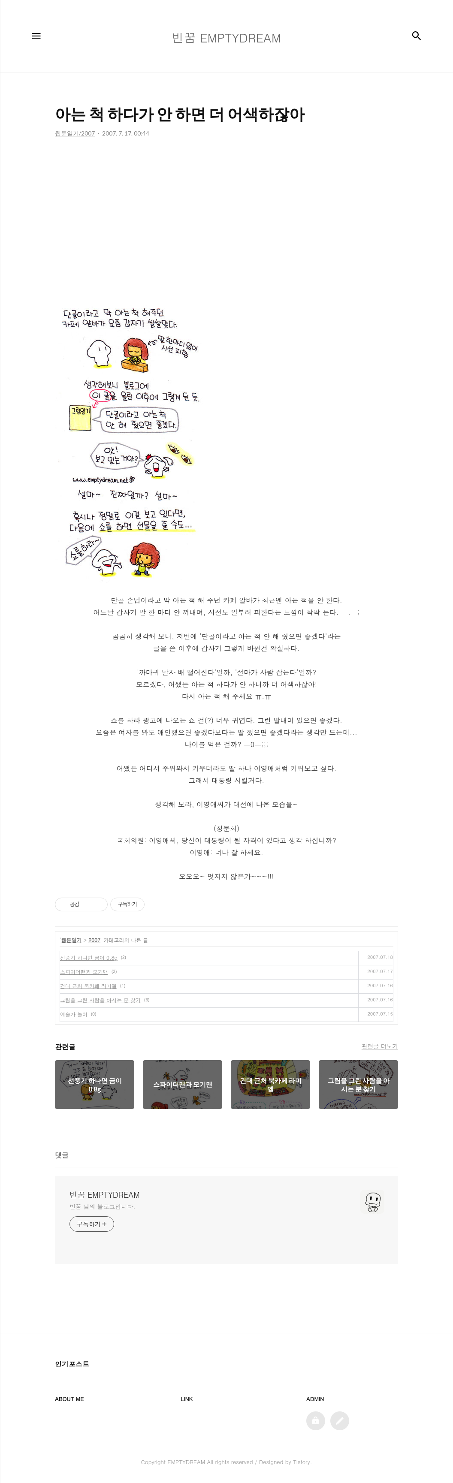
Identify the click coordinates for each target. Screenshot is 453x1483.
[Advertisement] (226, 223)
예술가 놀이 (74, 1014)
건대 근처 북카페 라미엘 (88, 985)
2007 (94, 939)
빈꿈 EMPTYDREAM (104, 1195)
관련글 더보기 (380, 1046)
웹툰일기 (71, 939)
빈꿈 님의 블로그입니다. (102, 1206)
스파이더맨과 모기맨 (84, 971)
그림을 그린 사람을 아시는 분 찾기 (100, 1000)
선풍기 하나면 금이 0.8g (89, 957)
